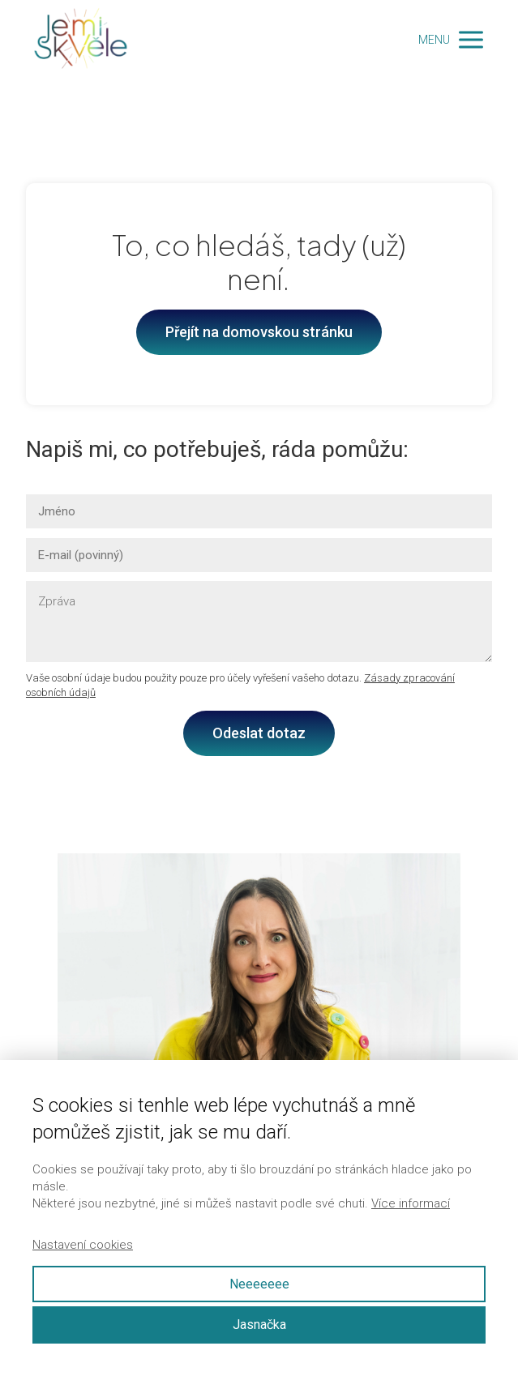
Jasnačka (259, 1324)
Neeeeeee (259, 1284)
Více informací (410, 1203)
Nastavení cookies (82, 1244)
